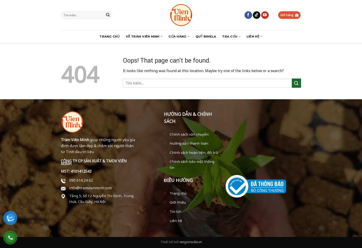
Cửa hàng (179, 36)
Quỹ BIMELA (206, 36)
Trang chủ (110, 36)
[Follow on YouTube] (265, 15)
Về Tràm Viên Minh (144, 36)
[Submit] (108, 15)
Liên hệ (254, 36)
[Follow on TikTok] (256, 15)
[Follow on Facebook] (248, 15)
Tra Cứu (231, 36)
